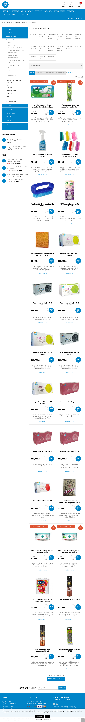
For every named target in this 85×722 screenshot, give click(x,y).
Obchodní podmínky (10, 703)
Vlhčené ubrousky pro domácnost (42, 49)
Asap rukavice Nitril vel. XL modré (42, 403)
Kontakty (79, 18)
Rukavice (32, 56)
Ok (47, 716)
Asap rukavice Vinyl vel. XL (42, 501)
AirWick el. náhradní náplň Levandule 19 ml (69, 205)
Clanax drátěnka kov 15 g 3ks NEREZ (69, 650)
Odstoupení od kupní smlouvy (13, 705)
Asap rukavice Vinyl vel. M (42, 451)
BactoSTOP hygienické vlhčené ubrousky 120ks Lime (69, 551)
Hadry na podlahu (77, 36)
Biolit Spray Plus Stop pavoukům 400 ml (42, 650)
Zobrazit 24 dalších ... (56, 679)
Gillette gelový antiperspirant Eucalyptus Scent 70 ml (15, 160)
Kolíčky (77, 46)
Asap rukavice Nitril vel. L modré (69, 254)
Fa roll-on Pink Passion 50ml (15, 179)
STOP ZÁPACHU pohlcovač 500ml (42, 155)
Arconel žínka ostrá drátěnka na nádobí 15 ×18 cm (42, 254)
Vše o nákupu (70, 18)
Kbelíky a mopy (41, 35)
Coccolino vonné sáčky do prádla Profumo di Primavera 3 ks (16, 147)
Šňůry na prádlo (68, 47)
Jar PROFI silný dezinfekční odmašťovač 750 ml (14, 140)
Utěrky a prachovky (33, 47)
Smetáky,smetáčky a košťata (52, 36)
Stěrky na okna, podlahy (59, 48)
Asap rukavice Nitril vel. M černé (42, 304)
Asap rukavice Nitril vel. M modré (69, 304)
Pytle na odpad (41, 57)
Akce (4, 155)
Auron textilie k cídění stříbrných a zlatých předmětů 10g (69, 502)
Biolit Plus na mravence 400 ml (69, 600)
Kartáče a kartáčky (68, 36)
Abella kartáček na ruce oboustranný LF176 (69, 155)
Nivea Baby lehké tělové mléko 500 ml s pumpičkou (17, 168)
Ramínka (50, 56)
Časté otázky (8, 708)
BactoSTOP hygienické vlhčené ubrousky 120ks (42, 551)
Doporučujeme (8, 134)
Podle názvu (39, 72)
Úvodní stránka (8, 22)
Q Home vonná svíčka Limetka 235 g (17, 174)
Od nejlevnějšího (49, 72)
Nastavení (39, 716)
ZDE (50, 719)
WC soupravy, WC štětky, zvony (59, 38)
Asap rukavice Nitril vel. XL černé (69, 353)
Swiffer (32, 34)
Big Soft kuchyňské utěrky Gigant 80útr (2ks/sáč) (42, 600)
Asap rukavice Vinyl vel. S (69, 451)
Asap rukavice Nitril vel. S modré (42, 353)
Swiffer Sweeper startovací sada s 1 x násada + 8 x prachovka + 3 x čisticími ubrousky (69, 106)
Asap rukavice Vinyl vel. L (69, 402)
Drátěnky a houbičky (50, 48)
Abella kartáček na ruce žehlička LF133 (42, 205)
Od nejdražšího (60, 72)
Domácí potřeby (19, 22)
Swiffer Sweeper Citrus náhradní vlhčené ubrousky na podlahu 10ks (42, 106)
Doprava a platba (9, 706)
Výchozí (32, 72)
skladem (70, 72)
